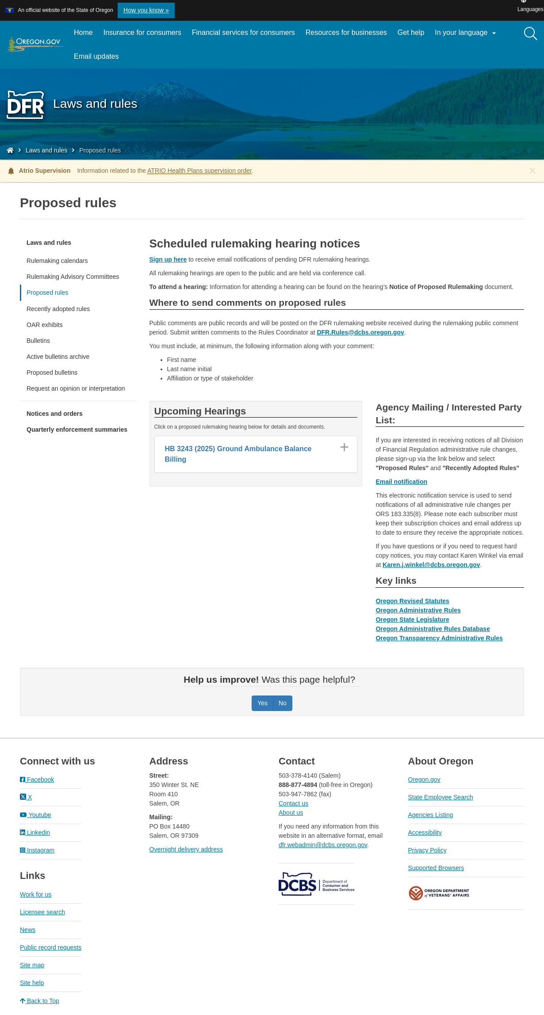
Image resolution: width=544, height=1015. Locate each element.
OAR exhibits (45, 324)
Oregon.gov (424, 779)
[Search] (530, 34)
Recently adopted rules (58, 308)
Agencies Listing (430, 814)
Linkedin (35, 832)
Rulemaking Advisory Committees (73, 276)
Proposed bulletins (52, 372)
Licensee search (42, 912)
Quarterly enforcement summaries (77, 429)
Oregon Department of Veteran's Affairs (439, 893)
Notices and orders (55, 413)
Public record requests (50, 947)
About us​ (291, 812)
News (27, 929)
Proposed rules (47, 292)
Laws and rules (46, 150)
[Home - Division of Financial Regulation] (10, 150)
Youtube (35, 814)
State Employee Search (440, 797)
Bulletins (38, 340)
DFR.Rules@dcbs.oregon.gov (360, 332)
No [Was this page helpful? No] (283, 703)
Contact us (293, 803)
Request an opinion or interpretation (76, 388)
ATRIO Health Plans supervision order (199, 170)
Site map (32, 965)
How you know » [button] (146, 10)
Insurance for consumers (142, 32)
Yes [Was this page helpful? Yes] (262, 703)
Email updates (99, 59)
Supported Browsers (436, 867)
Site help (32, 982)
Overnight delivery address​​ (186, 849)
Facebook (37, 779)
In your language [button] (466, 33)
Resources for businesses (346, 32)
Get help (411, 32)
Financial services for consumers (243, 32)
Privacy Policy (427, 850)
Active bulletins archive (58, 356)
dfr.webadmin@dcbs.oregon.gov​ (323, 844)
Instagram (37, 850)
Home (83, 32)
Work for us (35, 894)
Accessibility (425, 832)
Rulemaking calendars (57, 260)
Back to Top (39, 1000)
